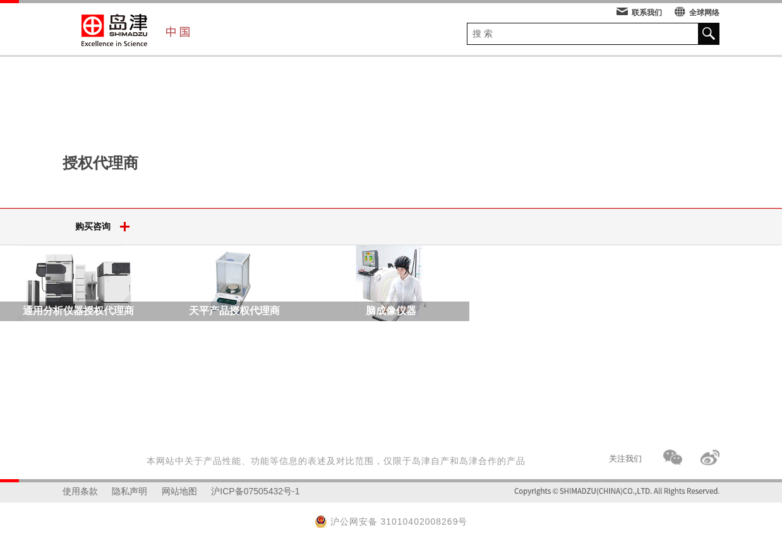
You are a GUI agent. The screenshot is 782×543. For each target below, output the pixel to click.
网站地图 (179, 491)
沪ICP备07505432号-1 (255, 491)
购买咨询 (107, 227)
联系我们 (639, 12)
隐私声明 (129, 491)
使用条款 (80, 491)
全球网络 (697, 12)
